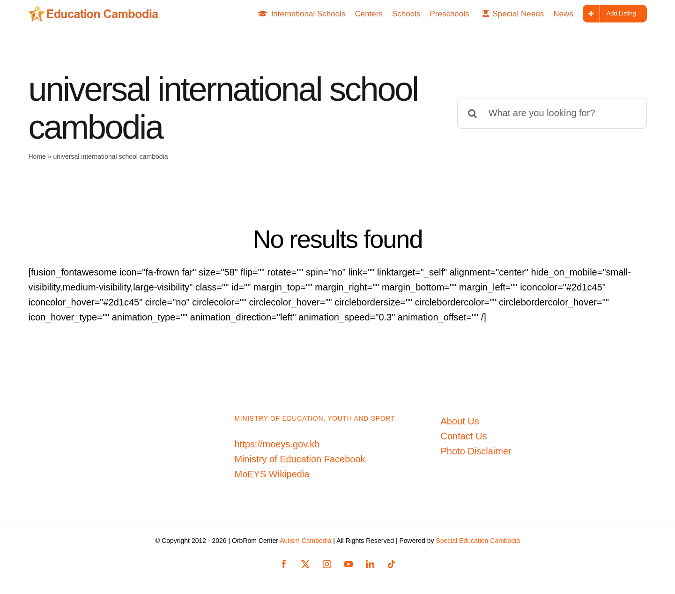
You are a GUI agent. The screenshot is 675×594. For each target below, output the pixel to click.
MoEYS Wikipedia (272, 474)
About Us (460, 421)
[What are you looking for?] (552, 113)
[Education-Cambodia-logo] (96, 10)
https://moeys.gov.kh (277, 444)
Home (36, 156)
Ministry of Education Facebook (300, 459)
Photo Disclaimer (476, 451)
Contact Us (464, 436)
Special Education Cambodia (478, 540)
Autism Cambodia (306, 540)
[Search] (472, 113)
